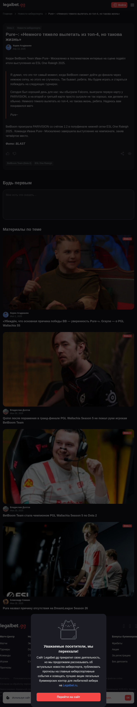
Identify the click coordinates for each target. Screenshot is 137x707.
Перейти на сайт (68, 696)
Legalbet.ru (70, 685)
